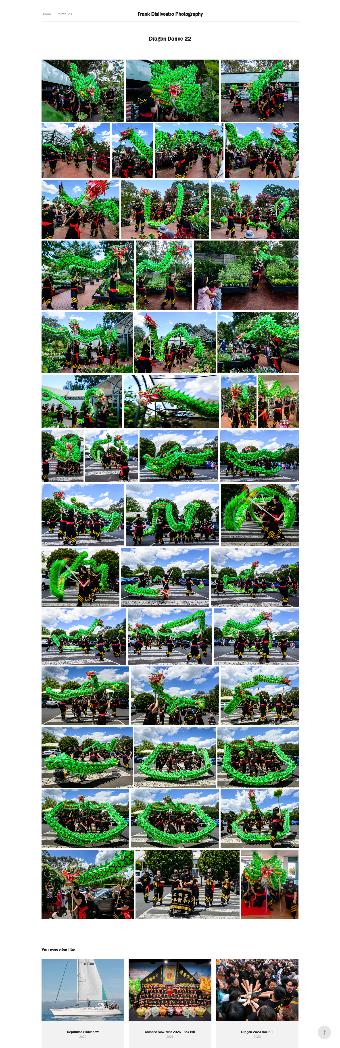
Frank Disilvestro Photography (170, 14)
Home (46, 14)
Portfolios (64, 14)
